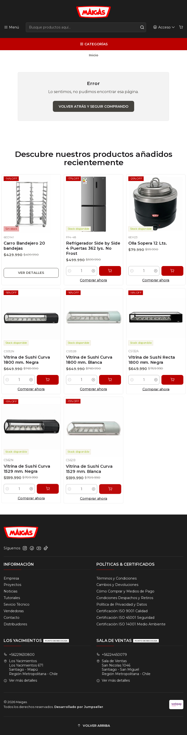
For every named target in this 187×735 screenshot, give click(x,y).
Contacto (11, 617)
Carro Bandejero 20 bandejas (24, 246)
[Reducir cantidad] (67, 275)
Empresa (11, 578)
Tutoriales (12, 598)
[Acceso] (164, 27)
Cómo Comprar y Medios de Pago (125, 591)
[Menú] (11, 27)
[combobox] (86, 27)
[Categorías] (93, 44)
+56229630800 (19, 654)
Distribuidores (15, 624)
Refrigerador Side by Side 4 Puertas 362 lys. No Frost (93, 250)
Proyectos (12, 584)
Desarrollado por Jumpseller (78, 707)
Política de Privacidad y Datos (121, 604)
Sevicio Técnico (16, 604)
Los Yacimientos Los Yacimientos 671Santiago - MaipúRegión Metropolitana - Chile (31, 667)
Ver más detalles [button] (20, 680)
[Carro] (181, 27)
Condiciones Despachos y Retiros (124, 598)
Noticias (10, 591)
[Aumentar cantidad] (93, 275)
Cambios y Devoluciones (117, 584)
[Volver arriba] (93, 726)
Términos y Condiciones (116, 578)
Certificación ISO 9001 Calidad (122, 611)
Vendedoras (14, 611)
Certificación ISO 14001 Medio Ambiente (131, 624)
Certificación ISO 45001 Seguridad (125, 617)
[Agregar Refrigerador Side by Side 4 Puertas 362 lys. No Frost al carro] (112, 275)
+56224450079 (111, 654)
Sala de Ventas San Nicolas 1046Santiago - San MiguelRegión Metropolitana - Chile (123, 667)
